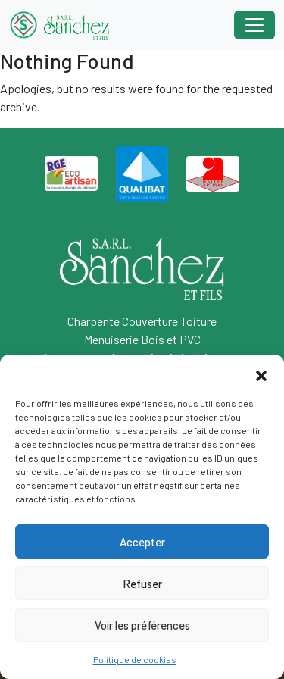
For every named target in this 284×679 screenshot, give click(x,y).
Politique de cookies (134, 659)
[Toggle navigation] (254, 25)
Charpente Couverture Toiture (142, 321)
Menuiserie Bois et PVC (142, 339)
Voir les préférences (142, 625)
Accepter (142, 542)
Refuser (142, 583)
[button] (261, 373)
